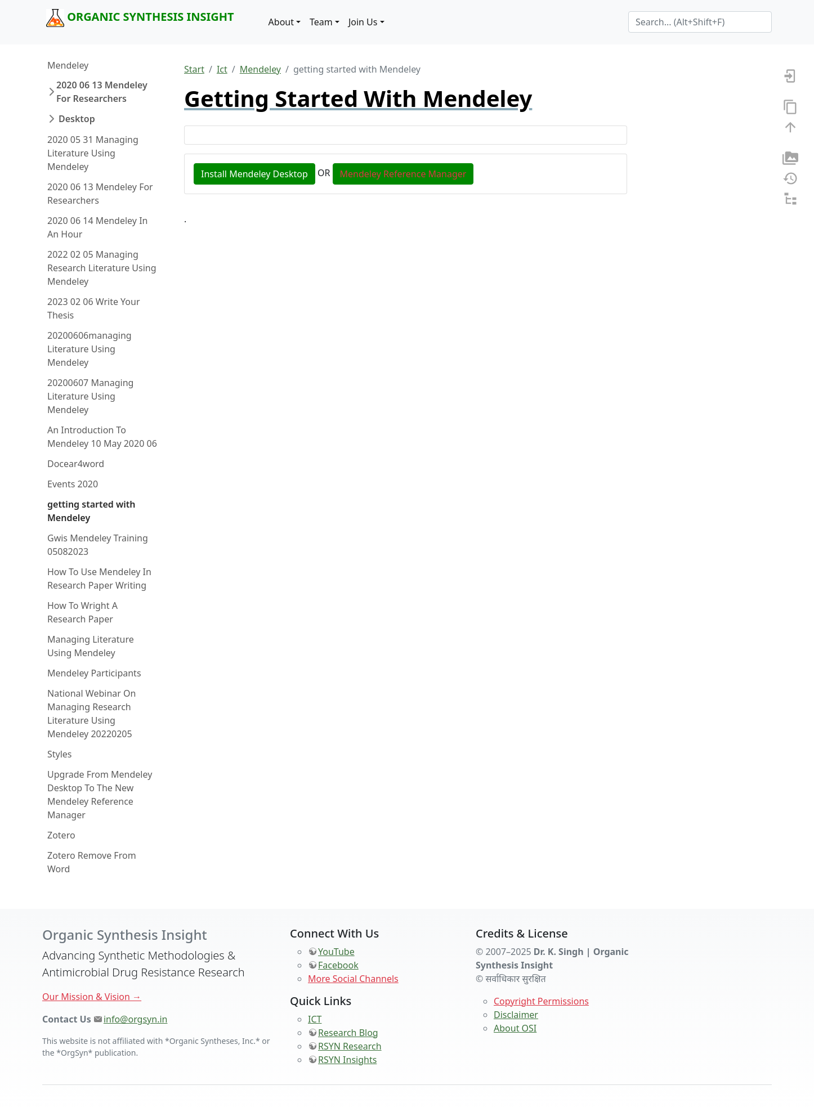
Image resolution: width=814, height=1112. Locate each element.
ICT (314, 1019)
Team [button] (321, 22)
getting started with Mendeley (91, 511)
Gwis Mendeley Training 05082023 (97, 545)
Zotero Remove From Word (91, 862)
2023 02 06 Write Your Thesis (93, 308)
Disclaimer (516, 1014)
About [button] (281, 22)
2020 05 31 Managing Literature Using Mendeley (92, 153)
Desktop (77, 119)
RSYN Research (350, 1046)
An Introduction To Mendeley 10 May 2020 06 (102, 437)
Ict (222, 69)
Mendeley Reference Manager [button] (403, 174)
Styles (59, 754)
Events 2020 (72, 484)
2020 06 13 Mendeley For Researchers (101, 92)
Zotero (61, 835)
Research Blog (348, 1032)
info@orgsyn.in (136, 1019)
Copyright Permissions (541, 1001)
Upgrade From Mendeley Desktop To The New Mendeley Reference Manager (99, 794)
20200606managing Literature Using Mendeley (89, 349)
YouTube (336, 951)
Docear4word (75, 464)
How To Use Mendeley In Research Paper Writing (99, 578)
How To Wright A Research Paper (82, 612)
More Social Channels (353, 978)
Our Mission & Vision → (91, 996)
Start (194, 69)
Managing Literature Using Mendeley (90, 646)
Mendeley (67, 65)
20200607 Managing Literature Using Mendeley (90, 396)
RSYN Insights (347, 1059)
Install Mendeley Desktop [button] (254, 174)
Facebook (338, 965)
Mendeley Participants (94, 673)
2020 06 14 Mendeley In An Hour (97, 227)
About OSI (515, 1028)
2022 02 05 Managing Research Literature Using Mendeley (101, 268)
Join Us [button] (363, 22)
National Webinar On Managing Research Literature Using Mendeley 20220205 (91, 713)
